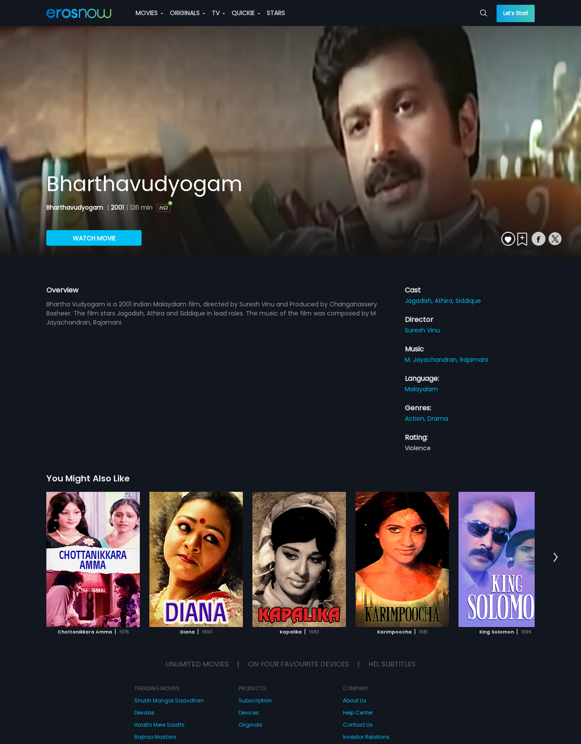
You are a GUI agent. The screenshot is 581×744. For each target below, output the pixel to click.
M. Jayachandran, (432, 359)
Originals (250, 724)
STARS (276, 13)
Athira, (445, 300)
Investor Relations (366, 737)
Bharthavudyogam (75, 207)
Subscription (255, 700)
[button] (556, 557)
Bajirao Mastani (155, 737)
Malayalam (421, 389)
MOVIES (149, 13)
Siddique (468, 300)
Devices (249, 712)
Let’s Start (515, 13)
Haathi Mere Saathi (159, 724)
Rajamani (474, 359)
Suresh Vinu (422, 330)
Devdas (144, 712)
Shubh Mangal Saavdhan (169, 700)
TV (218, 13)
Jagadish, (420, 300)
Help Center (358, 712)
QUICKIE (246, 13)
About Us (354, 700)
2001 (117, 207)
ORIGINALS (187, 13)
